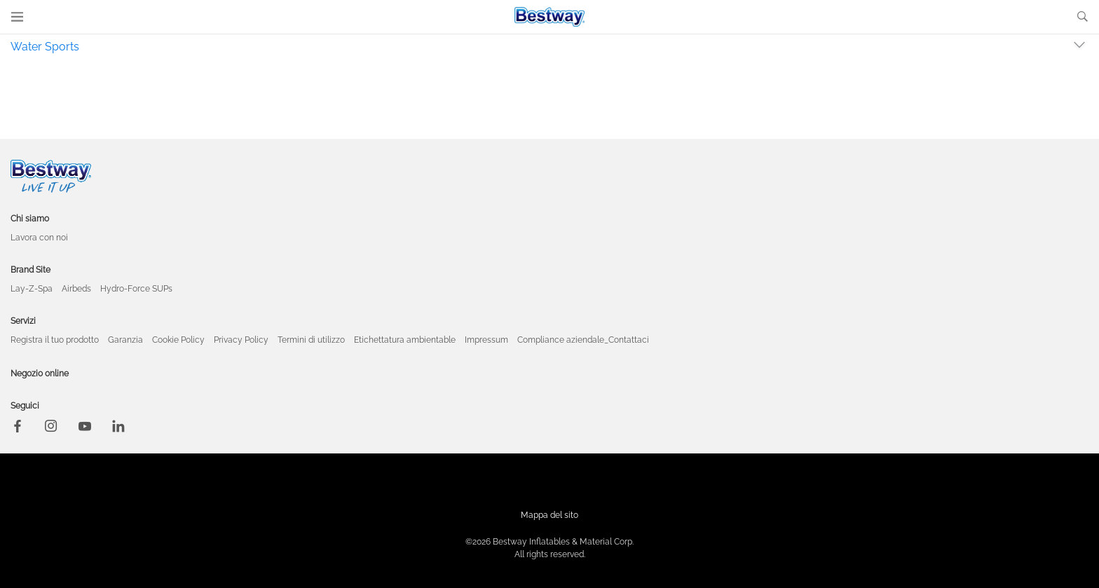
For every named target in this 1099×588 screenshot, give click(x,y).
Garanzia (125, 340)
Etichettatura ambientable (405, 340)
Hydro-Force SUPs (136, 289)
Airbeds (76, 289)
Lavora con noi (39, 237)
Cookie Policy (178, 340)
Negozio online (40, 373)
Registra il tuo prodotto (55, 340)
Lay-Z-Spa (32, 289)
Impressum (486, 340)
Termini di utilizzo (311, 340)
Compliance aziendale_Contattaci (583, 340)
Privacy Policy (241, 340)
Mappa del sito (549, 515)
